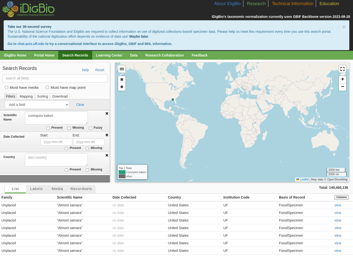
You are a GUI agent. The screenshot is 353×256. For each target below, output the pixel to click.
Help (85, 70)
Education (329, 3)
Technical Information (292, 3)
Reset (99, 70)
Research (256, 3)
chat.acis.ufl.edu (30, 44)
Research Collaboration (165, 55)
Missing (76, 128)
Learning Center (109, 55)
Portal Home (44, 55)
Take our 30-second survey (29, 27)
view (337, 205)
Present (54, 128)
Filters (10, 96)
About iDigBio (227, 3)
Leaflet (302, 179)
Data (133, 55)
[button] (342, 69)
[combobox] (57, 159)
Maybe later (138, 36)
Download (60, 96)
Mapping (26, 96)
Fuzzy (95, 128)
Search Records (75, 55)
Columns (341, 197)
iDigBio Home (15, 55)
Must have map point (66, 87)
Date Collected (13, 136)
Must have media (21, 87)
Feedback (200, 55)
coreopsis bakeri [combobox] (57, 117)
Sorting (42, 96)
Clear (80, 105)
